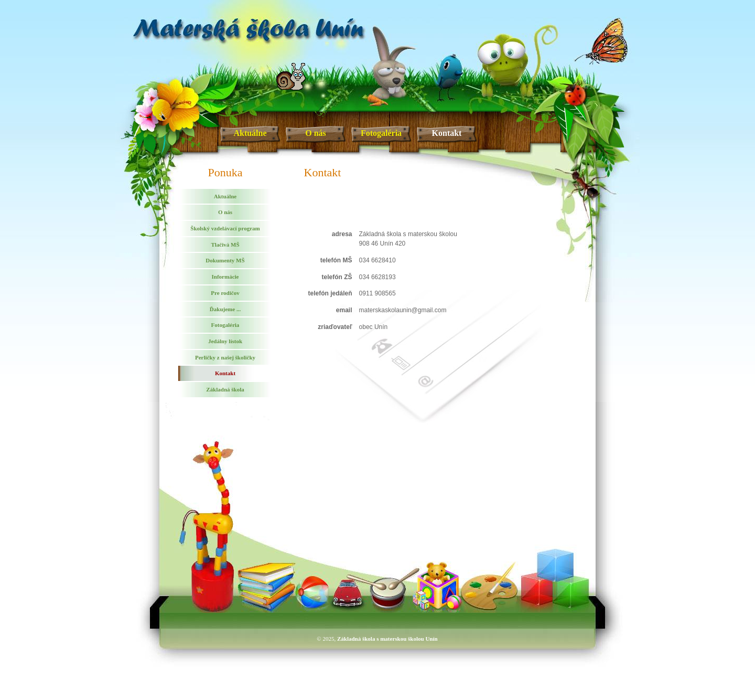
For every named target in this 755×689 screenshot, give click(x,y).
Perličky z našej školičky (225, 357)
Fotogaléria (381, 133)
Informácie (225, 276)
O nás (315, 133)
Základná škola (225, 389)
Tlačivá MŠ (225, 244)
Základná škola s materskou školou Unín (387, 638)
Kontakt (447, 133)
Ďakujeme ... (225, 309)
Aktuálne (249, 133)
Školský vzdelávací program (225, 228)
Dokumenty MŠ (225, 260)
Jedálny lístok (225, 341)
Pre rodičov (225, 293)
